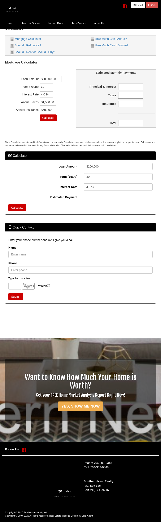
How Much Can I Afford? (109, 39)
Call (152, 5)
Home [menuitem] (10, 23)
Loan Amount (67, 166)
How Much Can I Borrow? (110, 45)
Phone (12, 263)
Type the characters (19, 278)
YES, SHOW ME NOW (80, 406)
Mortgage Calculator (25, 39)
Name (12, 247)
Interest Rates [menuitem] (55, 23)
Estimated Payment (63, 197)
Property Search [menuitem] (31, 23)
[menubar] (56, 23)
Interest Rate (68, 187)
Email (138, 5)
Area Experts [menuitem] (79, 23)
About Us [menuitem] (99, 23)
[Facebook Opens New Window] (125, 5)
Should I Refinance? (25, 45)
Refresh (42, 286)
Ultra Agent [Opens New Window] (87, 515)
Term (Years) (68, 176)
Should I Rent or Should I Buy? (32, 52)
